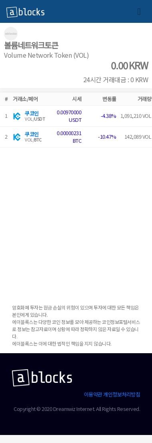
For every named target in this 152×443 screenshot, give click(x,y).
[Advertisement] (75, 223)
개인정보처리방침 (121, 394)
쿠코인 (32, 113)
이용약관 (93, 394)
